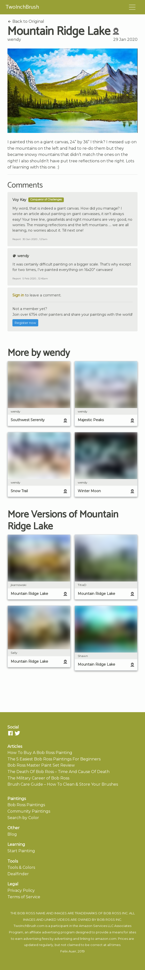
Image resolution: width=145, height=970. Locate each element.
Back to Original (25, 21)
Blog (12, 834)
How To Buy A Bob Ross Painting (39, 752)
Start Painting (21, 851)
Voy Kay (19, 199)
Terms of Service (23, 897)
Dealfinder (18, 874)
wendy (14, 39)
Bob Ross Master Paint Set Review (41, 765)
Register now (25, 323)
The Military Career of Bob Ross (38, 778)
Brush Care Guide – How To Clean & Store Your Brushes (62, 784)
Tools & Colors (21, 867)
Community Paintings (28, 811)
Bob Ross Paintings (26, 804)
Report (16, 239)
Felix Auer (68, 951)
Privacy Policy (21, 890)
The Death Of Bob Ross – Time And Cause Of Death (58, 771)
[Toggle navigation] (132, 7)
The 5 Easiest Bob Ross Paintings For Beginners (54, 759)
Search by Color (23, 817)
